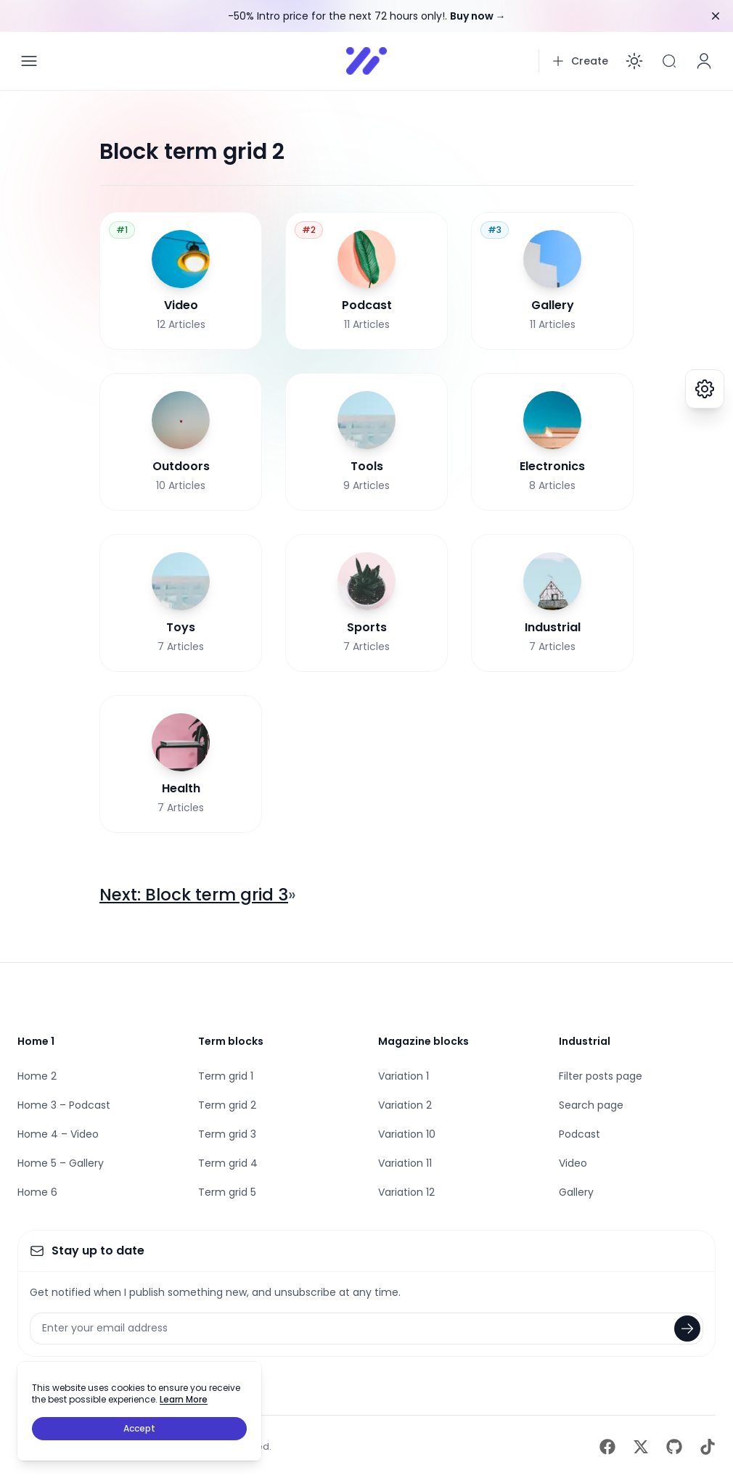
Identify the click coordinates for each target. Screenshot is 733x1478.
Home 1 (35, 1041)
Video (573, 1163)
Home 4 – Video (58, 1134)
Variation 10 (406, 1134)
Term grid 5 (227, 1192)
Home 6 (37, 1192)
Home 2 (37, 1076)
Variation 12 (406, 1192)
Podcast (579, 1134)
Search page (591, 1105)
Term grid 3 (227, 1134)
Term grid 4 (228, 1163)
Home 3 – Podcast (63, 1105)
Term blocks (230, 1041)
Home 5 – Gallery (60, 1163)
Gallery (576, 1192)
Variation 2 (405, 1105)
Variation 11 (405, 1163)
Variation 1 (403, 1076)
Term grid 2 (227, 1105)
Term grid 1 (225, 1076)
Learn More (184, 1399)
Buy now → (478, 16)
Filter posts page (600, 1076)
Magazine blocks (423, 1041)
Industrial (584, 1041)
